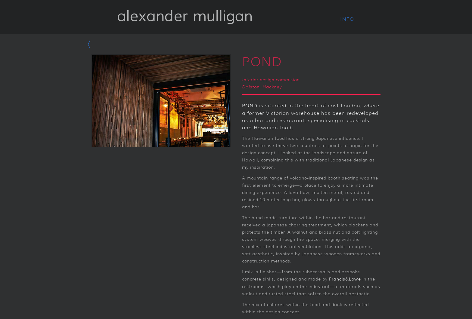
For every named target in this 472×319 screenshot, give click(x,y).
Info (347, 19)
